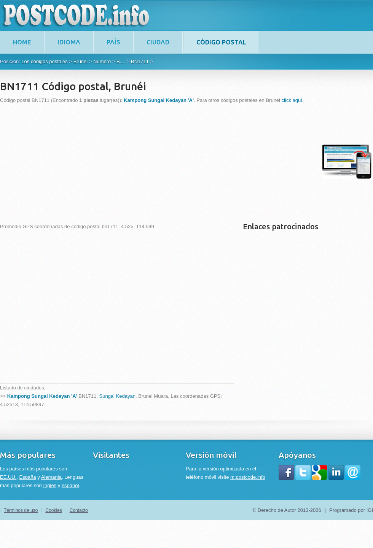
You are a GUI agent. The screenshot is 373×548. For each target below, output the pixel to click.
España (27, 477)
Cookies (53, 510)
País (113, 42)
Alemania (51, 477)
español (70, 485)
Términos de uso (21, 510)
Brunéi (80, 61)
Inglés (49, 485)
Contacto (79, 510)
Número (102, 61)
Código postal (221, 42)
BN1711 (140, 61)
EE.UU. (8, 477)
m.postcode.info (247, 477)
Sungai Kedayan (117, 396)
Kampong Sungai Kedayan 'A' (42, 396)
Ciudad (158, 42)
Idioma (68, 42)
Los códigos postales (44, 61)
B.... (120, 61)
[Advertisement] (103, 161)
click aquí (292, 100)
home (22, 42)
